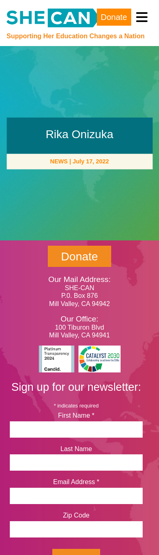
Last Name (76, 448)
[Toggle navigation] (141, 17)
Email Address (76, 481)
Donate (114, 17)
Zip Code (76, 515)
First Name (76, 415)
